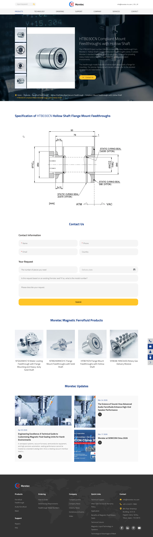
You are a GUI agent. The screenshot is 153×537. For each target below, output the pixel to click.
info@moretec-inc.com (124, 4)
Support (78, 11)
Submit (78, 289)
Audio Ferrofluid (20, 493)
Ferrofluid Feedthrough (40, 82)
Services (116, 11)
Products (19, 11)
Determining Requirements (48, 490)
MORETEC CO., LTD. (31, 534)
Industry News (74, 495)
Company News (74, 490)
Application (95, 498)
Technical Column (97, 509)
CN (134, 4)
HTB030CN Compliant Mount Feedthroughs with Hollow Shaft (39, 84)
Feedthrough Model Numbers (48, 495)
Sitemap (121, 534)
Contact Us (87, 71)
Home (19, 82)
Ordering (60, 11)
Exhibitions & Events (76, 499)
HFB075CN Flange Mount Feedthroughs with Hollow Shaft (92, 350)
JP (137, 4)
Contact (134, 11)
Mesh (17, 498)
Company (97, 11)
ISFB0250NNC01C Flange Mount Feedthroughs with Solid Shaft (61, 350)
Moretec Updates (76, 373)
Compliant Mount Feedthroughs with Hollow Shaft (103, 82)
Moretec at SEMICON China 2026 (113, 425)
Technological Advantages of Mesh (103, 520)
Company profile (75, 486)
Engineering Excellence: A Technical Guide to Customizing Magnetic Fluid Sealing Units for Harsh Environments (41, 423)
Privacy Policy (132, 534)
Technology (39, 11)
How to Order (43, 486)
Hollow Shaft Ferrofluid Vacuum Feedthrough (67, 82)
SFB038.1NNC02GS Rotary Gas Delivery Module (124, 349)
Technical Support (97, 486)
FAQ (16, 514)
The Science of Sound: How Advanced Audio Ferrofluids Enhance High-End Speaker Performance (115, 394)
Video (71, 503)
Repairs (17, 510)
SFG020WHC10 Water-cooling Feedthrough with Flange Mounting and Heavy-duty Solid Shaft (29, 352)
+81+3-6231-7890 (130, 491)
